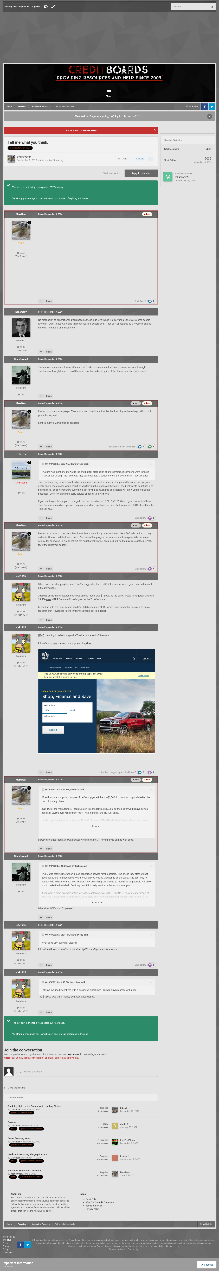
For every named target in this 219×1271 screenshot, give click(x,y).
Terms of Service (94, 1205)
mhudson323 (182, 177)
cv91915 (21, 576)
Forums (100, 96)
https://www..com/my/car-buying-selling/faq (64, 643)
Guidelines (8, 1266)
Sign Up (36, 6)
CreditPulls (91, 1199)
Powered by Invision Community (123, 1249)
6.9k (21, 492)
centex (112, 447)
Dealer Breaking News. (19, 1138)
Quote (48, 301)
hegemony (21, 312)
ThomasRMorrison (127, 447)
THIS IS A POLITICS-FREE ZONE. (81, 130)
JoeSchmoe (16, 1173)
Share (122, 158)
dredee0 (124, 1124)
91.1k (21, 347)
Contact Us (8, 1252)
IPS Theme (7, 1237)
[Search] (181, 6)
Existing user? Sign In (16, 7)
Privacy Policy (92, 1209)
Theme (7, 1243)
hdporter (124, 1108)
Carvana (12, 1122)
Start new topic (111, 173)
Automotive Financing (51, 160)
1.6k (21, 394)
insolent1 (105, 772)
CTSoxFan (21, 454)
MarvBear (25, 156)
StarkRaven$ (140, 301)
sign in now (74, 1054)
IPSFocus (7, 1240)
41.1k (21, 611)
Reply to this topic (141, 173)
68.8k (21, 253)
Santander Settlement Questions (24, 1170)
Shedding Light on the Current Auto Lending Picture (34, 1106)
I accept (207, 1264)
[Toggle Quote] (43, 463)
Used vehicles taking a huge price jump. (28, 1154)
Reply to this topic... (32, 1071)
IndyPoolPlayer (127, 1140)
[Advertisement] (109, 37)
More (118, 96)
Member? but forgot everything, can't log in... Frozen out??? (107, 116)
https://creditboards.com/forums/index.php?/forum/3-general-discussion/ (77, 949)
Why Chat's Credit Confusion (100, 1202)
